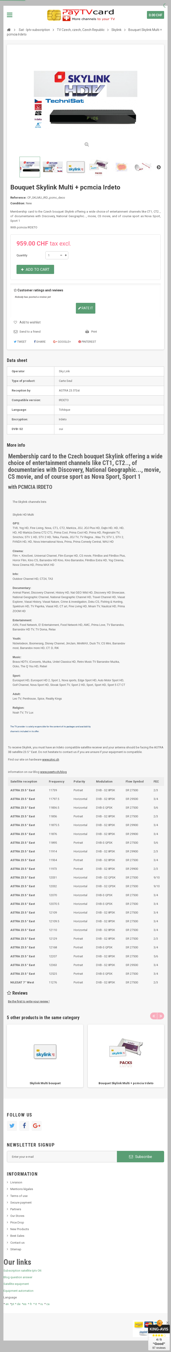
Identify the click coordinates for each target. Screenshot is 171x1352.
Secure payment (21, 1202)
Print (94, 331)
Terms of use (19, 1196)
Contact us (17, 1242)
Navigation (9, 15)
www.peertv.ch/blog (53, 772)
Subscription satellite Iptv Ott (22, 1270)
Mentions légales (21, 1189)
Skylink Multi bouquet (45, 1083)
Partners (15, 1209)
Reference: (18, 197)
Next (158, 167)
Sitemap (15, 1249)
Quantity (22, 255)
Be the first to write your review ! (29, 1001)
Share (40, 341)
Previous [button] (153, 1016)
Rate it (85, 308)
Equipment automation (18, 1290)
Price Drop (17, 1222)
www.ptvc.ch (50, 759)
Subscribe (140, 1156)
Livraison (16, 1182)
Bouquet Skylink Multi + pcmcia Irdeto (126, 1083)
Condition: (17, 203)
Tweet (20, 341)
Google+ (62, 341)
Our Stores (17, 1216)
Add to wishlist (30, 322)
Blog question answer (17, 1277)
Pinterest (87, 341)
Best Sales (17, 1235)
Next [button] (160, 1016)
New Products (19, 1229)
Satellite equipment (16, 1284)
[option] (45, 1055)
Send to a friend (30, 331)
